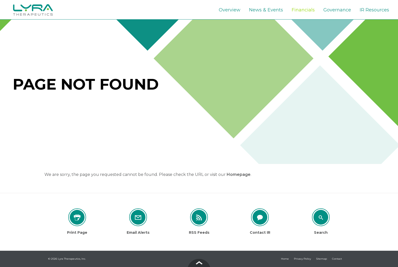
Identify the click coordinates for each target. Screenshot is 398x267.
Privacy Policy (302, 258)
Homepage (239, 174)
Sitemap (321, 258)
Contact (337, 258)
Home (285, 258)
